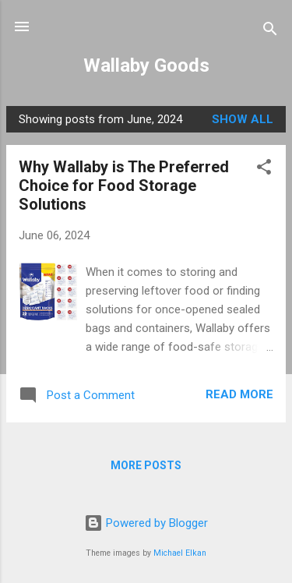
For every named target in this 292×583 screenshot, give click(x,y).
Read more (239, 394)
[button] (264, 169)
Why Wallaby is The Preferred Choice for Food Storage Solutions (124, 185)
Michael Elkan (179, 553)
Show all (242, 119)
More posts (146, 465)
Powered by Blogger (146, 523)
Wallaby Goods (146, 65)
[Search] (270, 31)
